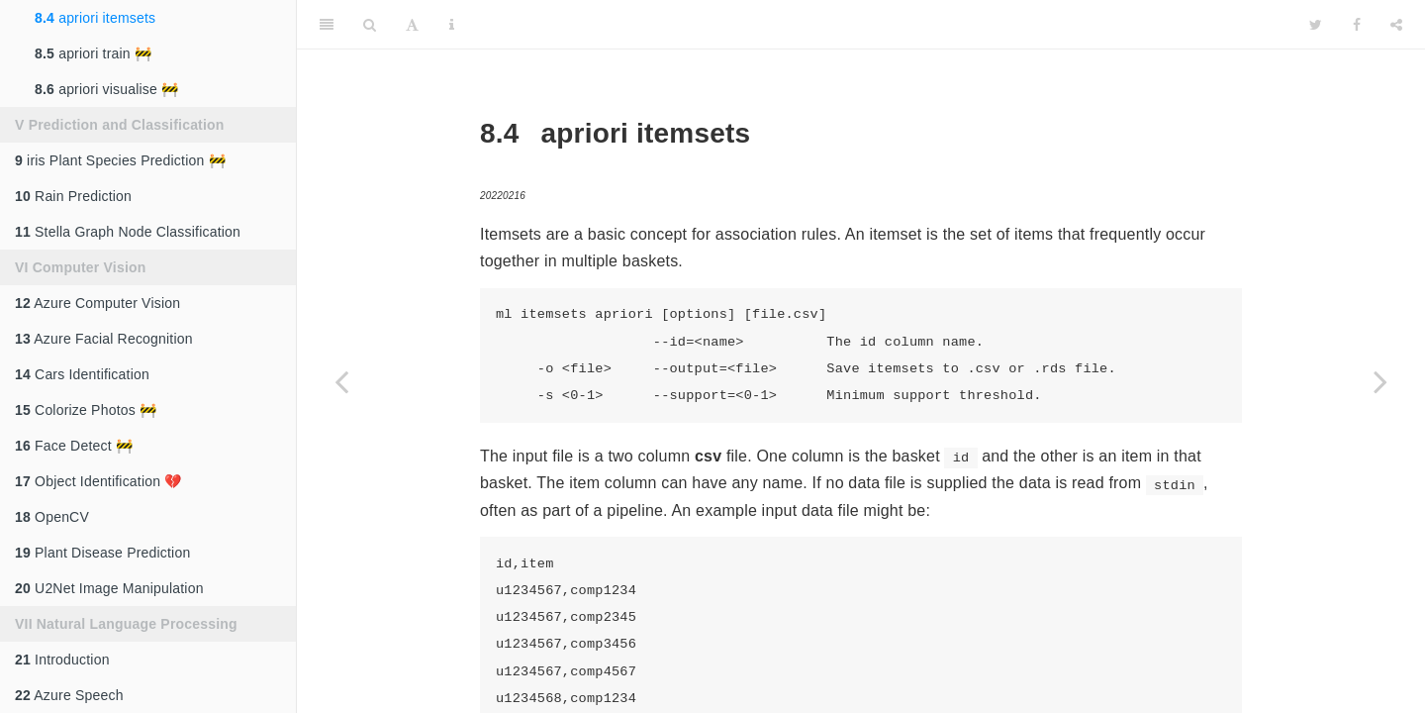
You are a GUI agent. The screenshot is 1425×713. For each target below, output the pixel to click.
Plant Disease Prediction (102, 552)
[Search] (369, 25)
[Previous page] (341, 381)
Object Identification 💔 (98, 481)
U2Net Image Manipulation (109, 588)
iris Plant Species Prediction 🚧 (120, 160)
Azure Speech (69, 695)
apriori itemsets (95, 18)
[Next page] (1380, 381)
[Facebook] (1357, 25)
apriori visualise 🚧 (106, 89)
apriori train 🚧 (93, 53)
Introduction (62, 659)
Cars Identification (82, 374)
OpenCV (52, 517)
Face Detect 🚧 (74, 446)
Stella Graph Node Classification (127, 232)
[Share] (1396, 25)
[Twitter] (1315, 25)
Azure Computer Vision (97, 303)
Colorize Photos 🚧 (85, 410)
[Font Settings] (412, 25)
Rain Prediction (73, 196)
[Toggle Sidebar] (326, 25)
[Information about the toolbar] (451, 25)
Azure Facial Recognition (104, 339)
